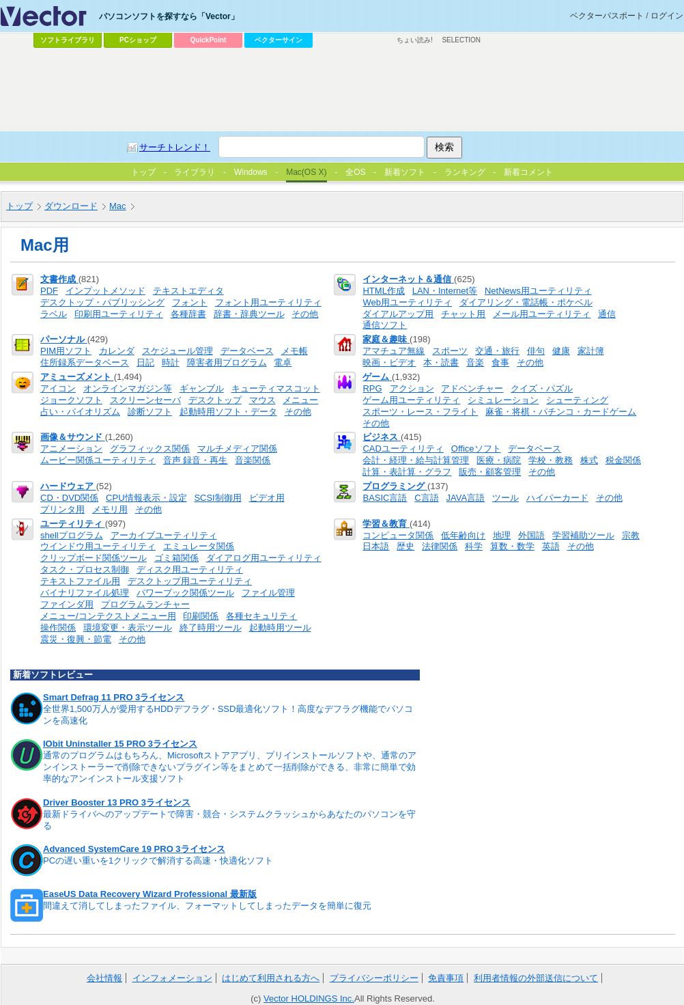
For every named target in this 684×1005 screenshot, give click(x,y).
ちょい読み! (415, 40)
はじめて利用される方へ (270, 978)
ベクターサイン (278, 40)
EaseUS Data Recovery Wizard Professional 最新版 (150, 894)
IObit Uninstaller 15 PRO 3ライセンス (120, 744)
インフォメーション (172, 978)
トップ (19, 206)
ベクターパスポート (607, 15)
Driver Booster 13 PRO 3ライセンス (116, 802)
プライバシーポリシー (374, 978)
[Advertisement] (176, 79)
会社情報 (104, 978)
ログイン (667, 15)
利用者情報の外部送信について (536, 978)
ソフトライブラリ (67, 40)
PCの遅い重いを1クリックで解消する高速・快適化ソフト (158, 860)
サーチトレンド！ (174, 147)
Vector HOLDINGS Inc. (308, 998)
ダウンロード (71, 206)
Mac (117, 206)
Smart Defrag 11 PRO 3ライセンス (113, 697)
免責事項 (446, 978)
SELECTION (461, 40)
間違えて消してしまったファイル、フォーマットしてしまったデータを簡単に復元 (207, 905)
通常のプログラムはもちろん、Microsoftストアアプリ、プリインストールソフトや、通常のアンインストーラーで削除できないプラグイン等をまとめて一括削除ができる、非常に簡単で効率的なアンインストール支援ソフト (229, 767)
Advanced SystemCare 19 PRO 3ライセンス (134, 849)
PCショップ (137, 40)
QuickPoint (208, 40)
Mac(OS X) (306, 172)
